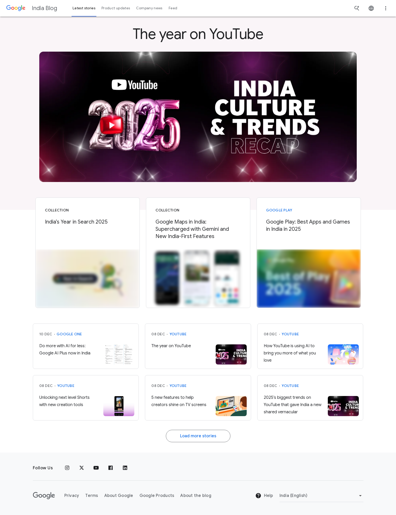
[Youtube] (96, 468)
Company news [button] (149, 8)
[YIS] (198, 117)
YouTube (178, 334)
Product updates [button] (116, 8)
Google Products (156, 495)
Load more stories (198, 436)
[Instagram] (67, 468)
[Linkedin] (125, 468)
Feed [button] (173, 8)
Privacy (71, 495)
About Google (118, 495)
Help (264, 496)
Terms (91, 495)
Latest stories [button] (84, 8)
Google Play (279, 210)
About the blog (195, 495)
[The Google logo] (44, 495)
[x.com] (81, 468)
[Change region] (321, 495)
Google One (69, 334)
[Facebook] (110, 468)
